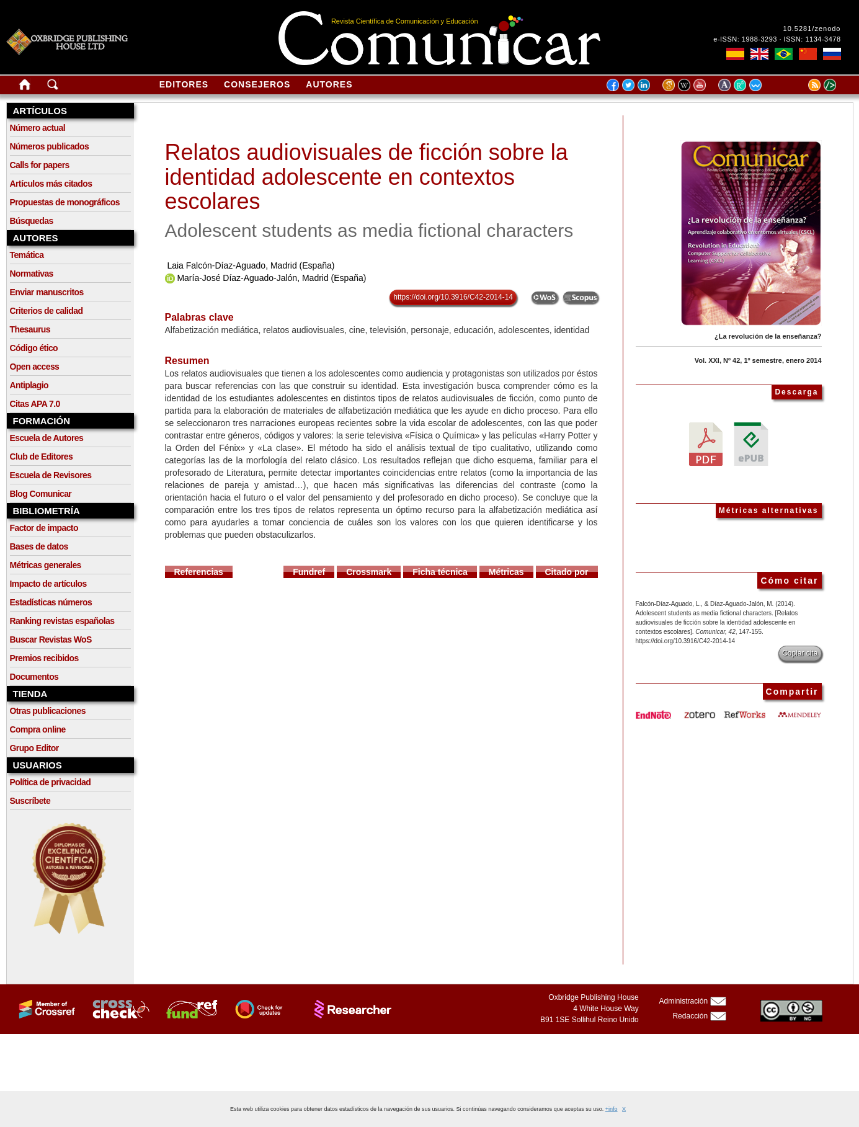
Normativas (31, 273)
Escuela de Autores (47, 438)
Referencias (198, 572)
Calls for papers (39, 165)
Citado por (567, 572)
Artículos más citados (51, 184)
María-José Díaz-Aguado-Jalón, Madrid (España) (271, 278)
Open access (35, 367)
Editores (183, 84)
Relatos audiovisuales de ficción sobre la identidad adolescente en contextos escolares (366, 177)
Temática (27, 255)
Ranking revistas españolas (62, 621)
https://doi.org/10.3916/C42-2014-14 (453, 297)
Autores (329, 84)
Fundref (309, 572)
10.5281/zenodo (812, 28)
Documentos (34, 677)
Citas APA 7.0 (35, 404)
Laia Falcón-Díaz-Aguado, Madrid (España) (250, 265)
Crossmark (368, 572)
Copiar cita (799, 653)
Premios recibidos (44, 658)
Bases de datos (39, 546)
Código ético (34, 348)
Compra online (38, 729)
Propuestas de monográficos (65, 202)
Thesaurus (30, 329)
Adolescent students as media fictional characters (369, 230)
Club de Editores (41, 456)
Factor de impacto (44, 528)
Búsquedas (31, 221)
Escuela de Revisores (51, 475)
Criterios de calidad (46, 311)
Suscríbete (30, 801)
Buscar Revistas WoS (51, 639)
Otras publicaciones (48, 711)
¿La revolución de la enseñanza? (767, 336)
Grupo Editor (34, 748)
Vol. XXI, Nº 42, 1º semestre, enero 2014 (758, 360)
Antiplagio (29, 385)
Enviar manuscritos (47, 292)
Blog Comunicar (41, 494)
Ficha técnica (440, 572)
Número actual (37, 128)
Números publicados (49, 146)
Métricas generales (45, 565)
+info (611, 1109)
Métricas (506, 572)
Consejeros (257, 84)
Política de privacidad (50, 782)
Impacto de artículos (48, 584)
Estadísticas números (51, 602)
